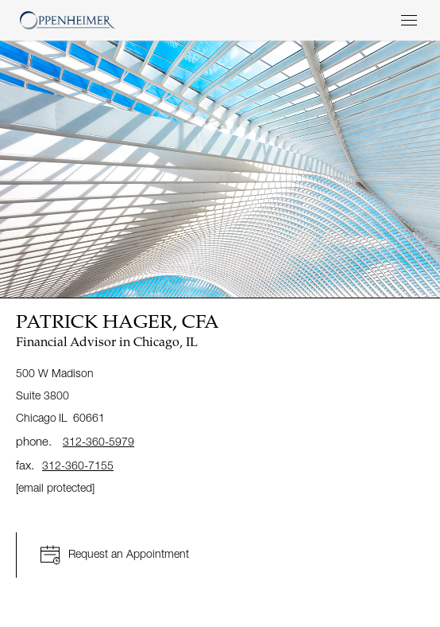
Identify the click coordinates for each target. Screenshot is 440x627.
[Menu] (409, 20)
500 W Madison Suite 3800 (61, 395)
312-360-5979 (98, 441)
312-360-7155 (78, 465)
